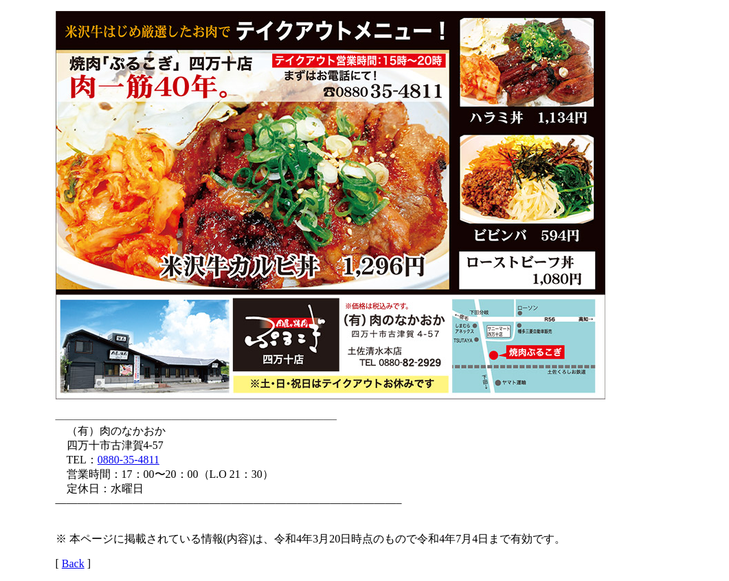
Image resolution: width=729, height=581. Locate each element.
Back (73, 563)
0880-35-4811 (128, 459)
